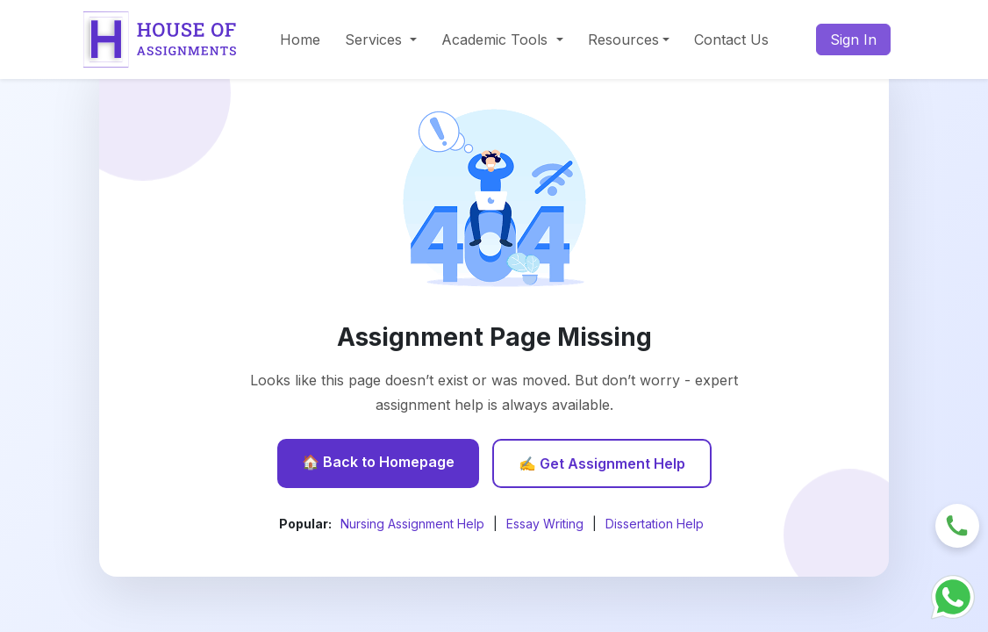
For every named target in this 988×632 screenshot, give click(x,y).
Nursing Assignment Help (412, 523)
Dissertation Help (654, 523)
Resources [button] (623, 39)
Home (300, 39)
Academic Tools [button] (496, 39)
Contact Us (731, 39)
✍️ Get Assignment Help (602, 463)
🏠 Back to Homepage (378, 461)
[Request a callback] (957, 524)
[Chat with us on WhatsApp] (953, 595)
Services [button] (375, 39)
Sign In (853, 39)
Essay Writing (544, 523)
